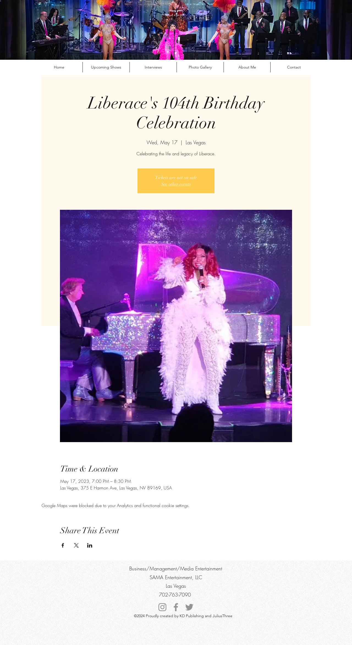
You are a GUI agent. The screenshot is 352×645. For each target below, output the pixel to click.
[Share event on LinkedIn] (89, 545)
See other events (176, 184)
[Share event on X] (76, 545)
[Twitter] (189, 607)
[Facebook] (175, 607)
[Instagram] (162, 607)
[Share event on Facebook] (62, 545)
